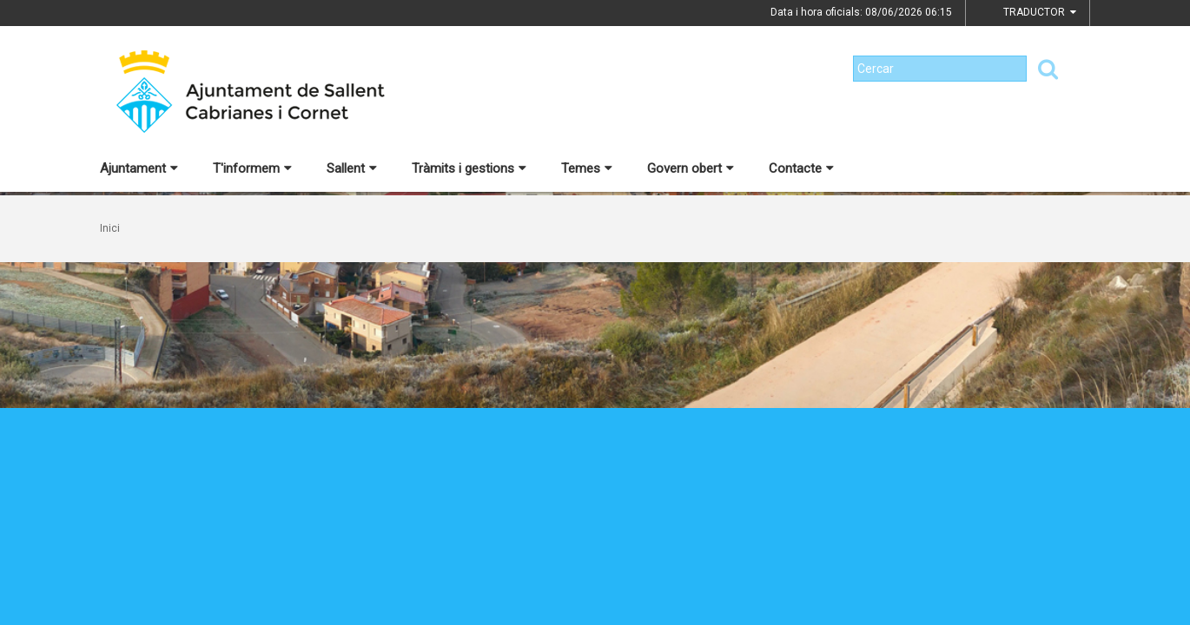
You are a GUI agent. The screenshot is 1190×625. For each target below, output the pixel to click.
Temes (586, 168)
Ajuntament (139, 168)
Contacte (801, 168)
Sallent (352, 168)
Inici (110, 228)
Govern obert (690, 168)
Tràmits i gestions (469, 168)
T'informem (252, 168)
